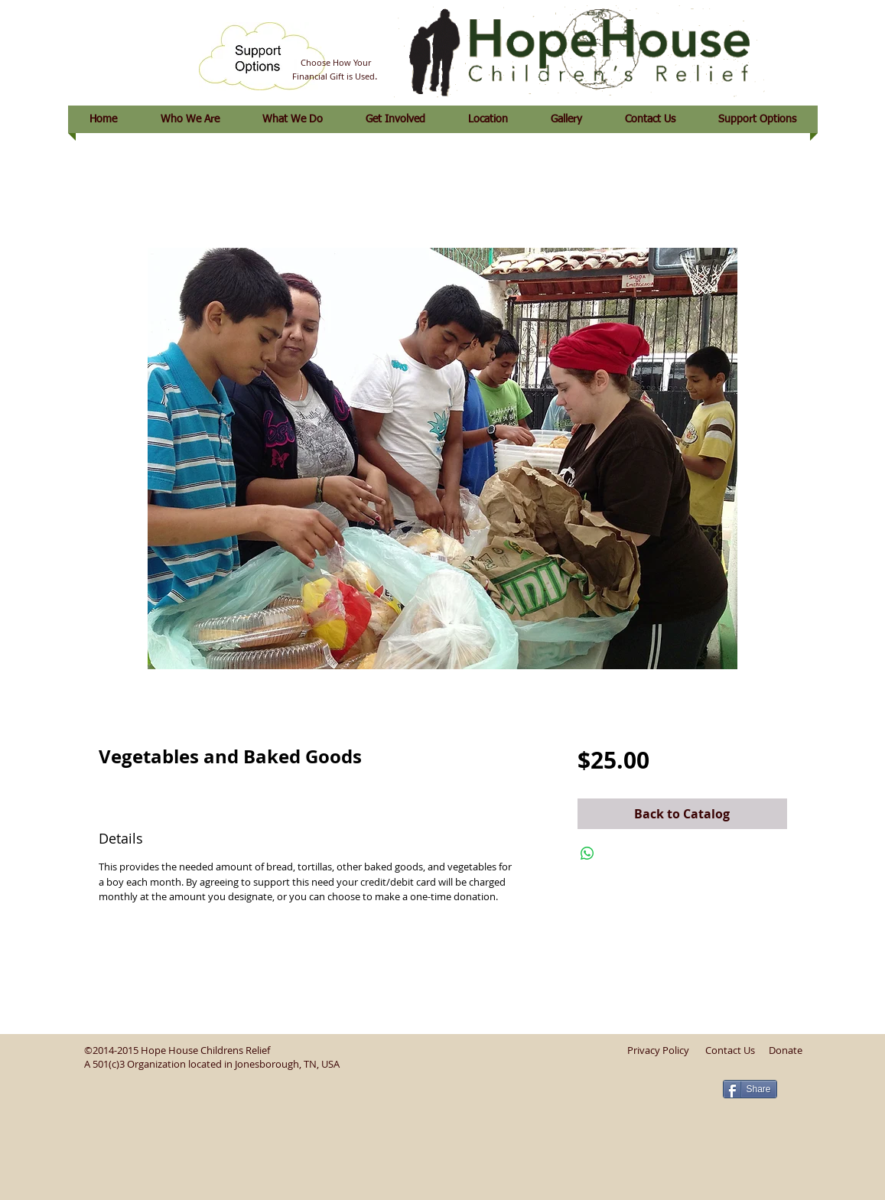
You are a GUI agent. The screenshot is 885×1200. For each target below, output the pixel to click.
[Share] (750, 1089)
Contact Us (730, 1050)
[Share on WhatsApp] (587, 853)
